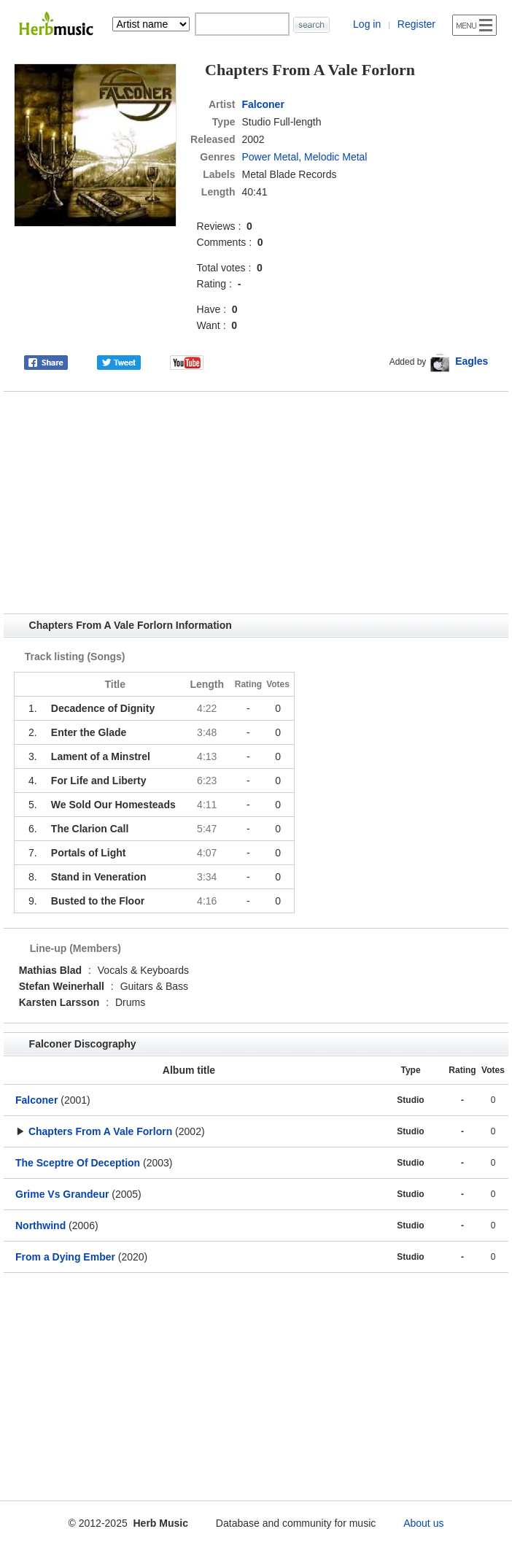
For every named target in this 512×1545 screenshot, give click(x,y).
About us (423, 1523)
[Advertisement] (256, 502)
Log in (367, 24)
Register (416, 24)
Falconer (263, 104)
